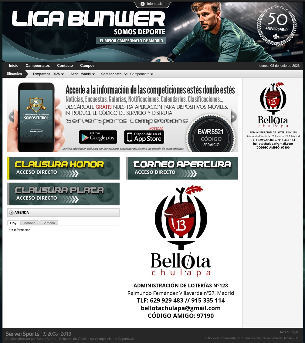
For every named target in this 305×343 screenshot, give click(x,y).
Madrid (80, 74)
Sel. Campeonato (125, 74)
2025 (46, 74)
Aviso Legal (289, 332)
